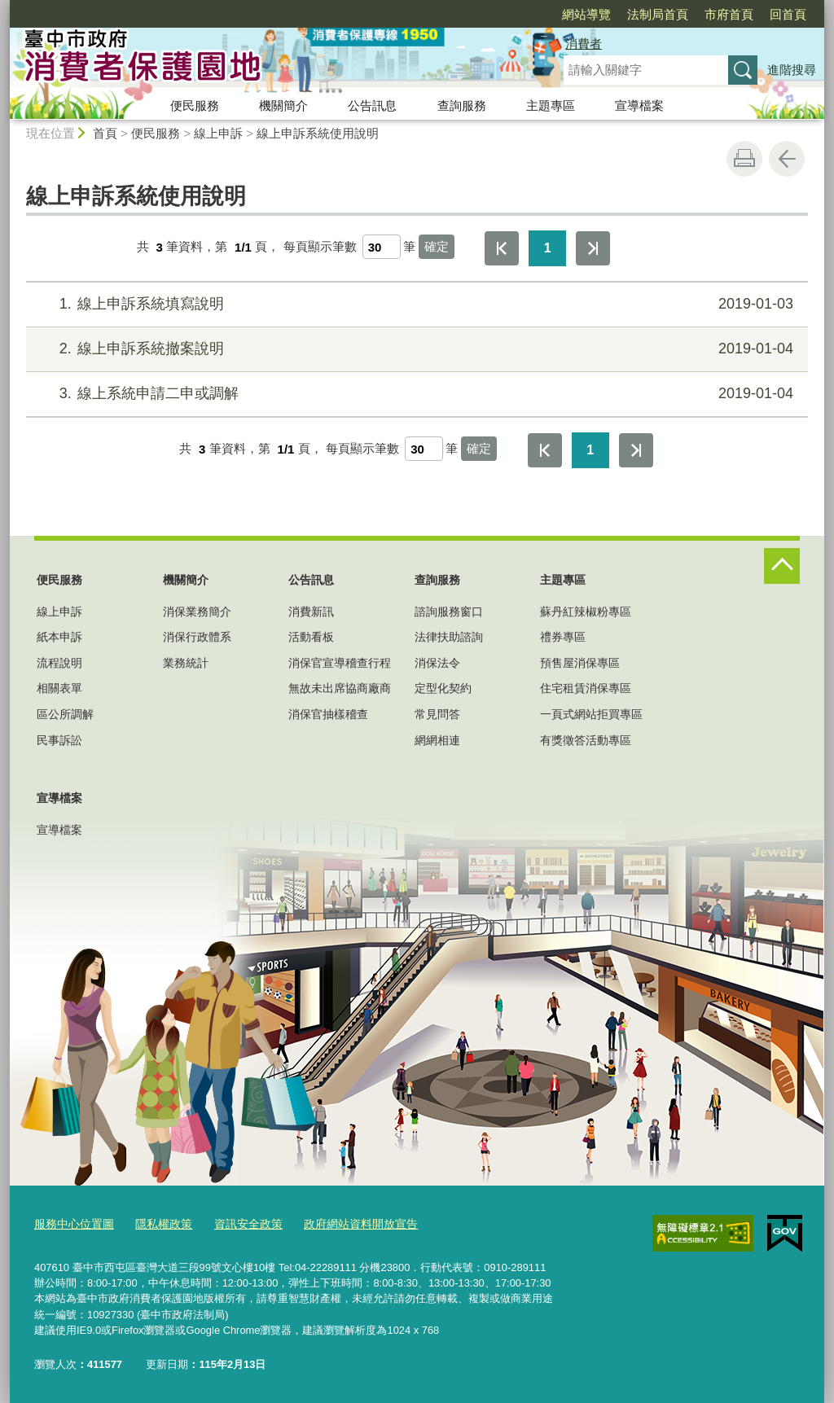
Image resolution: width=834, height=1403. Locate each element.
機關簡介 (283, 105)
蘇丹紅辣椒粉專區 (585, 611)
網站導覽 (492, 14)
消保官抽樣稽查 (328, 714)
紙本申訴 (59, 636)
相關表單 (59, 688)
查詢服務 (461, 105)
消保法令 (437, 662)
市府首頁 (635, 14)
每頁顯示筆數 (320, 247)
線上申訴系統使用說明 (318, 133)
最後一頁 (593, 248)
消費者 (583, 43)
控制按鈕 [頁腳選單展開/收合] (782, 566)
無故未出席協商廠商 (339, 688)
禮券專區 (563, 636)
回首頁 (694, 14)
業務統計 (185, 662)
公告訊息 (372, 105)
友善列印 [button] (744, 159)
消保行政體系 (197, 636)
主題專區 (550, 105)
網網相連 (437, 740)
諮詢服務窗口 (449, 611)
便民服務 (194, 105)
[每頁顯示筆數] (381, 247)
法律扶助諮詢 (449, 636)
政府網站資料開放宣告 (342, 1223)
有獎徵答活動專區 (585, 740)
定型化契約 (443, 688)
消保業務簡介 (197, 611)
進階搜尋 (791, 70)
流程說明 (59, 662)
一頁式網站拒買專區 (591, 714)
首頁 (105, 133)
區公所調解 (65, 714)
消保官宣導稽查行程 (339, 662)
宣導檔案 (639, 105)
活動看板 (311, 636)
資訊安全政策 (236, 1223)
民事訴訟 (59, 740)
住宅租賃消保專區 (585, 688)
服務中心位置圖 (71, 1223)
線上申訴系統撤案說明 (415, 349)
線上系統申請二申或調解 (415, 394)
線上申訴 (218, 133)
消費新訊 (311, 611)
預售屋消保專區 (580, 662)
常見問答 (437, 714)
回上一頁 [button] (787, 159)
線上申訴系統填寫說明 (415, 304)
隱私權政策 (155, 1223)
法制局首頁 (564, 14)
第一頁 (502, 248)
